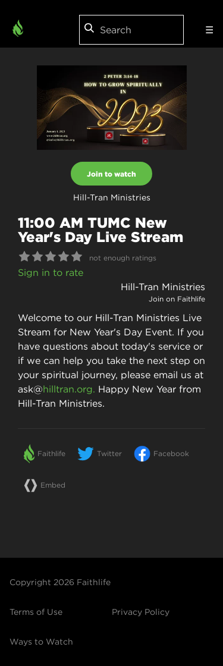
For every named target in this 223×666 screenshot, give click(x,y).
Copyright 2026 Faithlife (60, 582)
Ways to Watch (41, 641)
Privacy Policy (140, 612)
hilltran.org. (69, 389)
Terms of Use (36, 612)
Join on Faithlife (177, 298)
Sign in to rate (50, 272)
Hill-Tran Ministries (163, 287)
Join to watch (111, 173)
